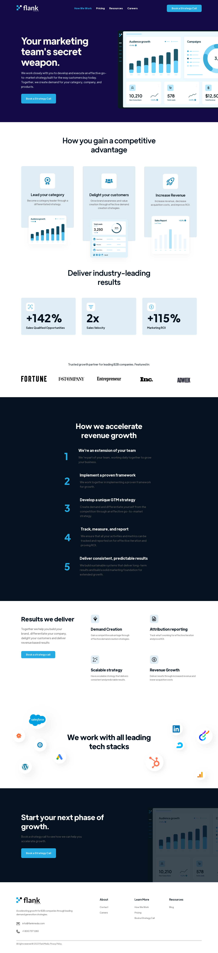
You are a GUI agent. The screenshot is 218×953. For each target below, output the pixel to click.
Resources (116, 8)
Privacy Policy (56, 944)
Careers (132, 8)
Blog (171, 907)
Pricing (100, 8)
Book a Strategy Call (184, 8)
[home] (27, 8)
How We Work (83, 8)
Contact (104, 907)
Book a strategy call (38, 655)
